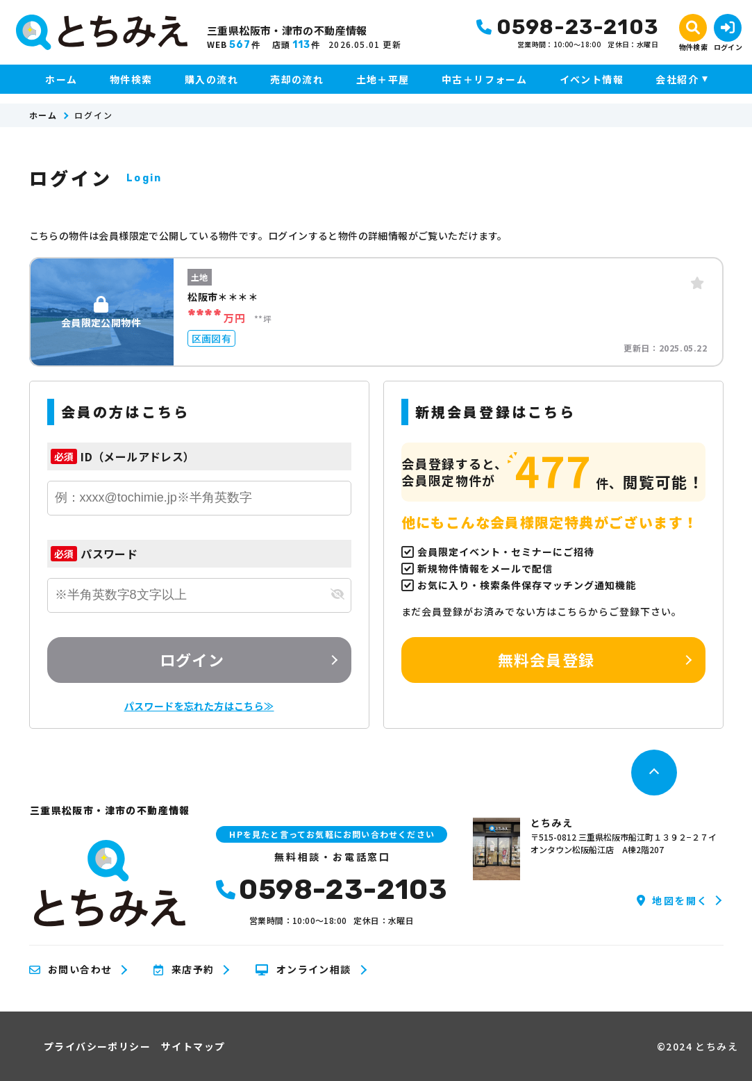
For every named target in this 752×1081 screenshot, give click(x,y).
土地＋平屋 (383, 79)
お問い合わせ (70, 969)
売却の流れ (297, 79)
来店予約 (183, 969)
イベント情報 (592, 79)
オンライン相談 (303, 969)
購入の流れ (211, 79)
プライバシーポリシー (97, 1046)
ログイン (192, 659)
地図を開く (672, 900)
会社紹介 (677, 79)
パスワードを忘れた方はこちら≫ (199, 706)
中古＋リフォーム (484, 79)
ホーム (61, 79)
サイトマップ (193, 1046)
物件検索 (131, 79)
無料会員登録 (546, 659)
